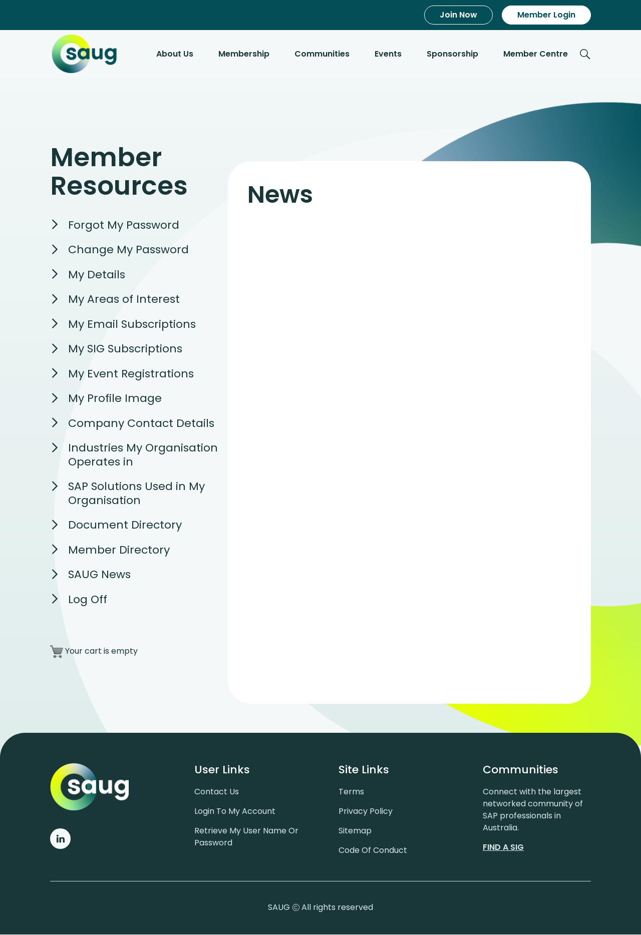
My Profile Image (115, 399)
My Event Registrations (131, 374)
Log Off (87, 600)
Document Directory (125, 526)
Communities (322, 54)
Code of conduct (373, 850)
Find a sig (503, 847)
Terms (351, 792)
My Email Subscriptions (132, 324)
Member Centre (535, 54)
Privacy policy (366, 811)
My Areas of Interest (124, 300)
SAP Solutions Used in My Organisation (136, 494)
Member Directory (119, 550)
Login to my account (234, 811)
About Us (174, 54)
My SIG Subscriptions (125, 349)
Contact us (216, 792)
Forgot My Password (123, 225)
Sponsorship (452, 54)
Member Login (546, 15)
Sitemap (355, 831)
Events (388, 54)
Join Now (458, 15)
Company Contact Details (141, 423)
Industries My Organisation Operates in (143, 456)
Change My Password (128, 250)
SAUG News (99, 575)
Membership (243, 54)
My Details (96, 275)
